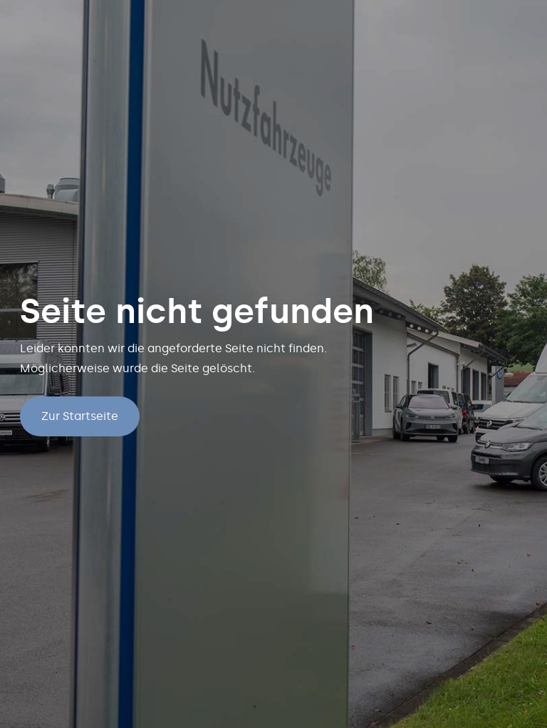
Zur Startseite (79, 416)
